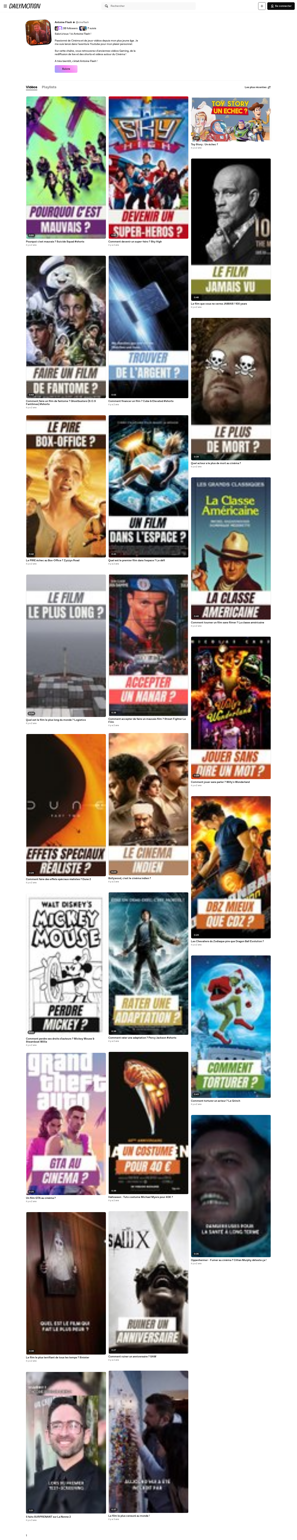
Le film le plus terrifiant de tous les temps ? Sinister (57, 1357)
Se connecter (281, 6)
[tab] (31, 87)
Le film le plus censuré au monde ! (129, 1515)
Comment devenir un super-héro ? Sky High (135, 241)
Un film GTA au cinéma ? (41, 1198)
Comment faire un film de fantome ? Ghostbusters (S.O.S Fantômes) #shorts (61, 403)
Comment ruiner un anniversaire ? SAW (132, 1356)
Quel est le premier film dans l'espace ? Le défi (136, 560)
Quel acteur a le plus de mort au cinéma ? (216, 463)
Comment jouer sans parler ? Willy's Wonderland (220, 782)
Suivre (66, 69)
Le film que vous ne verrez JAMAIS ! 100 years (219, 303)
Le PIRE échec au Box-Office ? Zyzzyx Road (52, 560)
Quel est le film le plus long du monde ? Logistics (56, 720)
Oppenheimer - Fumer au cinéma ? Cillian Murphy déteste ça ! (229, 1260)
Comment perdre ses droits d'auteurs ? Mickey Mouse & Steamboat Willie (60, 1040)
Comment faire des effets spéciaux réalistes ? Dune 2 (58, 879)
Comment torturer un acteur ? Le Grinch (215, 1100)
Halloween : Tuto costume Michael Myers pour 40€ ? (140, 1197)
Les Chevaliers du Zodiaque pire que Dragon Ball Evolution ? (227, 941)
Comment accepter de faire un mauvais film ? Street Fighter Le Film (147, 721)
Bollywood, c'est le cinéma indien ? (129, 878)
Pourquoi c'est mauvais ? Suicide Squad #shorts (55, 241)
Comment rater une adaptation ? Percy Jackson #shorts (142, 1037)
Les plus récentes (258, 87)
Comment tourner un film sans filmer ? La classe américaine (227, 622)
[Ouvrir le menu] (5, 6)
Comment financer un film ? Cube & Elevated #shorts (141, 401)
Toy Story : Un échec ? (204, 144)
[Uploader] (262, 6)
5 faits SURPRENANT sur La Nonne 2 (48, 1516)
